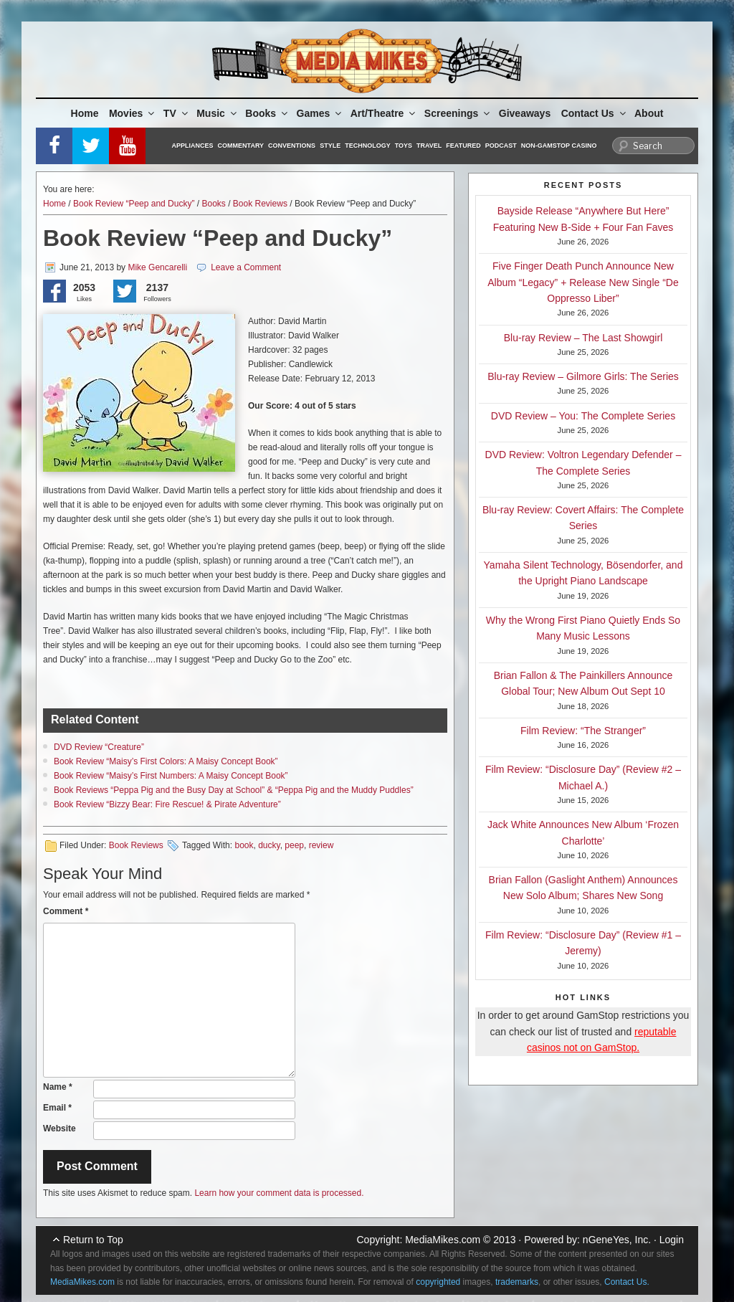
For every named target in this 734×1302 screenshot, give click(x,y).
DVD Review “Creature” (99, 747)
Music (217, 113)
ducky (269, 845)
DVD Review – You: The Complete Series (583, 416)
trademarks (516, 1282)
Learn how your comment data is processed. (278, 1193)
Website (59, 1128)
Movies (132, 113)
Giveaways (524, 113)
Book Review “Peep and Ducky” (133, 204)
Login (671, 1239)
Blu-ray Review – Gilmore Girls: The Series (583, 376)
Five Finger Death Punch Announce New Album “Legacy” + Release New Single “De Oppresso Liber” (583, 282)
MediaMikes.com (442, 1239)
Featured (463, 145)
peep (294, 845)
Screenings (458, 113)
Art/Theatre (384, 113)
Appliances (193, 145)
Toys (403, 145)
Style (330, 145)
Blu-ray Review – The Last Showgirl (583, 337)
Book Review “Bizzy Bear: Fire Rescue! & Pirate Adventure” (167, 804)
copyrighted (438, 1282)
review (321, 845)
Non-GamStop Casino (559, 145)
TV (176, 113)
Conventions (291, 145)
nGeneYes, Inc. (617, 1239)
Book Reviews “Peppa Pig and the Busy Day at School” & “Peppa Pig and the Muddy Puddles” (234, 790)
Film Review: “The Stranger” (583, 730)
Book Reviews (260, 204)
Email (57, 1108)
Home (85, 113)
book (243, 845)
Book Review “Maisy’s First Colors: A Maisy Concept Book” (166, 761)
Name (57, 1087)
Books (267, 113)
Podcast (501, 145)
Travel (429, 145)
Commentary (241, 145)
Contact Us (594, 113)
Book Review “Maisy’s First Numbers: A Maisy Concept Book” (171, 776)
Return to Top (93, 1239)
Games (320, 113)
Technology (368, 145)
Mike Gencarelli (157, 267)
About (648, 113)
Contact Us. (626, 1282)
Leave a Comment (246, 267)
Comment (65, 911)
